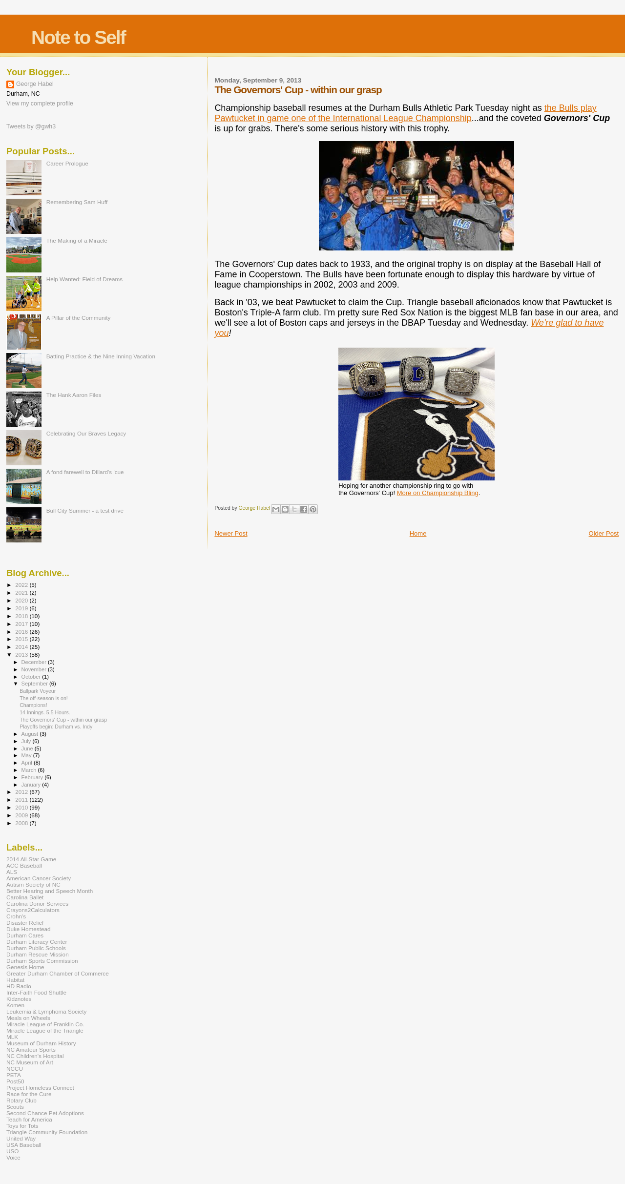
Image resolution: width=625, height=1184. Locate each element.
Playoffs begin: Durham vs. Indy (56, 726)
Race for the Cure (29, 1094)
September (35, 683)
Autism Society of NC (33, 884)
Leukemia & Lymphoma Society (46, 1011)
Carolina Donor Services (37, 903)
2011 (22, 799)
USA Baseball (24, 1145)
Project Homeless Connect (40, 1087)
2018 (22, 616)
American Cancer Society (38, 878)
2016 (22, 631)
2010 (22, 807)
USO (12, 1151)
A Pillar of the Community (78, 317)
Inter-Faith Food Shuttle (36, 992)
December (34, 662)
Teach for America (29, 1119)
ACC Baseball (24, 865)
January (31, 785)
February (33, 777)
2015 (22, 639)
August (30, 734)
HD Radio (18, 986)
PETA (13, 1075)
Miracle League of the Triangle (44, 1030)
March (29, 770)
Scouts (15, 1106)
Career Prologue (67, 163)
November (34, 669)
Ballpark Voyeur (38, 691)
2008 (22, 823)
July (27, 741)
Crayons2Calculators (33, 910)
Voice (13, 1157)
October (31, 677)
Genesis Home (25, 967)
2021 (22, 592)
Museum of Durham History (41, 1043)
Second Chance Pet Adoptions (45, 1113)
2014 (22, 647)
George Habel (35, 84)
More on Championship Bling (438, 493)
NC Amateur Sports (31, 1049)
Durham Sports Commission (42, 960)
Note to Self (78, 37)
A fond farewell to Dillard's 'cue (85, 472)
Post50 (15, 1081)
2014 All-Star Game (31, 859)
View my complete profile (39, 103)
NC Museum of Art (29, 1062)
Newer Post (230, 533)
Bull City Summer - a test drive (85, 510)
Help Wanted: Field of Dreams (84, 279)
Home (418, 533)
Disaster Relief (24, 922)
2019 (22, 608)
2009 (22, 815)
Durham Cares (24, 935)
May (27, 755)
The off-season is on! (44, 698)
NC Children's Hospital (35, 1056)
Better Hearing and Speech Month (49, 891)
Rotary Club (21, 1100)
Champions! (33, 705)
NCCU (14, 1068)
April (27, 763)
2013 (22, 654)
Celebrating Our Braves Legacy (86, 433)
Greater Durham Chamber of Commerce (57, 973)
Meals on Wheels (28, 1018)
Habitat (15, 979)
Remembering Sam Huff (76, 202)
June (28, 748)
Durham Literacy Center (36, 941)
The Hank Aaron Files (74, 395)
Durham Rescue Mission (37, 954)
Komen (15, 1005)
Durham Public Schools (36, 948)
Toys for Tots (22, 1125)
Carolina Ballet (24, 897)
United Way (21, 1138)
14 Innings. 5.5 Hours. (45, 712)
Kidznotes (18, 999)
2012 (22, 792)
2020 (22, 600)
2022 (22, 585)
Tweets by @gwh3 (31, 126)
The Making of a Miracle (76, 240)
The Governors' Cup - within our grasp (63, 720)
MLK (12, 1037)
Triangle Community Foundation (46, 1132)
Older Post (604, 533)
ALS (11, 872)
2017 (22, 624)
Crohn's (16, 916)
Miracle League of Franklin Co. (45, 1024)
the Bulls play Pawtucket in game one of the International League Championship (405, 113)
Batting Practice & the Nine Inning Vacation (100, 356)
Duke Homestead (28, 929)
